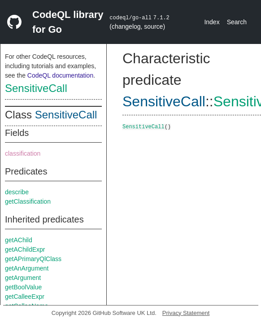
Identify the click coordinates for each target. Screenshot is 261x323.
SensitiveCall (36, 88)
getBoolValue (23, 287)
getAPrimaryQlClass (33, 258)
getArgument (23, 277)
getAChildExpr (25, 249)
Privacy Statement (186, 313)
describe (17, 192)
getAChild (18, 240)
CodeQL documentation (60, 75)
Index (211, 22)
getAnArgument (26, 268)
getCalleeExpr (24, 296)
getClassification (28, 201)
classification (22, 153)
